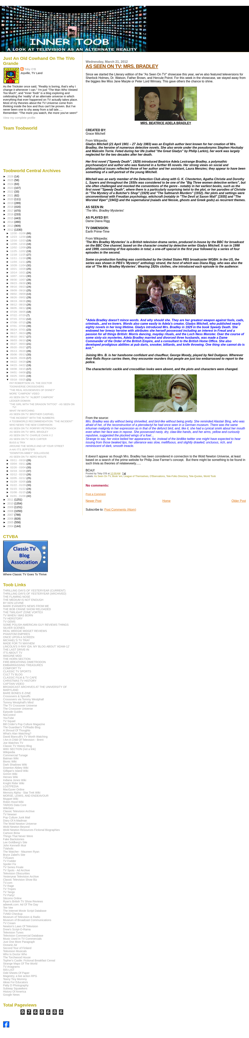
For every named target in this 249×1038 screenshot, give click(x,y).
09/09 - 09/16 (18, 290)
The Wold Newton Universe (20, 823)
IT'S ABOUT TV (12, 652)
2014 (10, 221)
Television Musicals (15, 951)
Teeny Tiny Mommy (15, 979)
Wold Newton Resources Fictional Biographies (31, 829)
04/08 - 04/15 (18, 368)
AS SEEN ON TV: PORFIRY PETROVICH (33, 428)
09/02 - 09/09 (18, 293)
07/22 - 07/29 (18, 315)
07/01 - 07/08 (18, 325)
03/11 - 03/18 (18, 460)
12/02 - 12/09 (18, 247)
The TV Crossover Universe (20, 705)
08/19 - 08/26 (18, 301)
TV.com (7, 882)
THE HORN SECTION (17, 658)
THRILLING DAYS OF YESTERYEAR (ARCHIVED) (34, 593)
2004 (10, 526)
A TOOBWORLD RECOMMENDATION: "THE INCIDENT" (41, 421)
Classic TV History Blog (17, 746)
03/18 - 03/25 (18, 379)
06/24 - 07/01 (18, 329)
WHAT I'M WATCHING (22, 410)
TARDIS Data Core (14, 805)
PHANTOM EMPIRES (16, 634)
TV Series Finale (13, 867)
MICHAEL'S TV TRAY (16, 640)
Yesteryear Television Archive (21, 876)
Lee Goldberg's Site (15, 842)
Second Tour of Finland (17, 948)
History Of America (14, 991)
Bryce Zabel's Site (14, 854)
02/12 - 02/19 (18, 474)
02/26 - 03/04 (18, 467)
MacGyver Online (14, 789)
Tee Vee (8, 907)
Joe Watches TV (13, 742)
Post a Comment (96, 494)
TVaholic (8, 848)
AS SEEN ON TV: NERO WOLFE (28, 456)
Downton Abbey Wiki (15, 767)
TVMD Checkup (13, 913)
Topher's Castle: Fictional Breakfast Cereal (29, 960)
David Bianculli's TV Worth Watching (25, 736)
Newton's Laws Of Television (20, 926)
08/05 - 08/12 (18, 308)
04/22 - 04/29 (18, 361)
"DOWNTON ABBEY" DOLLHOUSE (29, 453)
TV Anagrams (11, 966)
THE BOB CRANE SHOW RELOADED (27, 609)
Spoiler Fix (9, 864)
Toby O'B (30, 69)
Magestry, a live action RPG (20, 976)
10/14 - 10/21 (18, 272)
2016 (10, 214)
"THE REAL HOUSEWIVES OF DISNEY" (32, 390)
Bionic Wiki (10, 761)
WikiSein (8, 808)
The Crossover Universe (18, 708)
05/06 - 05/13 (18, 354)
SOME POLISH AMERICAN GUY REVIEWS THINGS (36, 624)
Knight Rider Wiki (13, 783)
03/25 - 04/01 (18, 375)
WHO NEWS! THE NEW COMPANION (31, 424)
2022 (10, 191)
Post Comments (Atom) (120, 509)
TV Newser (10, 814)
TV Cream (9, 923)
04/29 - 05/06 (18, 358)
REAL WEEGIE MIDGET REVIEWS (25, 630)
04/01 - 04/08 (18, 372)
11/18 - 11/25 (18, 254)
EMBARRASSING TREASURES (23, 665)
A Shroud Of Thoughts (16, 730)
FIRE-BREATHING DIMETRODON (24, 662)
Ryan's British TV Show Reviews (23, 901)
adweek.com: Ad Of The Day (20, 904)
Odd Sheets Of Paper (16, 972)
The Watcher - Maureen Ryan (21, 851)
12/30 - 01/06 (18, 233)
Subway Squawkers (15, 988)
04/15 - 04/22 (18, 365)
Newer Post (93, 500)
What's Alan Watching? (17, 733)
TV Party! (9, 895)
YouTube (8, 718)
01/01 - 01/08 (18, 496)
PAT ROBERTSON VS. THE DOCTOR (31, 383)
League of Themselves (136, 476)
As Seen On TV (102, 476)
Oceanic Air (10, 944)
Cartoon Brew (11, 833)
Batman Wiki (11, 758)
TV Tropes (9, 889)
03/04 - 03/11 (18, 463)
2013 (10, 225)
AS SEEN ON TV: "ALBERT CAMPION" (31, 397)
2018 (10, 206)
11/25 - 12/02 (18, 251)
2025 (10, 180)
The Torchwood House (17, 957)
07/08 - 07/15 (18, 322)
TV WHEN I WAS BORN (18, 615)
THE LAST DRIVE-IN (16, 649)
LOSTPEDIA (11, 786)
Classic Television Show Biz (20, 879)
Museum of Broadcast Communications (27, 920)
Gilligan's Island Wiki (15, 770)
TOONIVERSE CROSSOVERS (27, 386)
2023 (10, 187)
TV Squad (9, 721)
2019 (10, 203)
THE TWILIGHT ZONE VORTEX (23, 612)
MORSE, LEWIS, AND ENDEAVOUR (26, 795)
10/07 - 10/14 (18, 276)
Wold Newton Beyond (16, 826)
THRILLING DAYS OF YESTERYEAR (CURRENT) (34, 590)
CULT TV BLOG (13, 674)
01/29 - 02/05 (18, 481)
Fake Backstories (13, 839)
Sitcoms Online (12, 898)
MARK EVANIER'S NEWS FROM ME (26, 606)
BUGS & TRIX (17, 442)
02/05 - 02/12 (18, 478)
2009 (10, 507)
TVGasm (8, 857)
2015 (10, 218)
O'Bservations (157, 476)
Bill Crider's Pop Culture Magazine (24, 724)
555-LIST (8, 969)
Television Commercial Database (23, 935)
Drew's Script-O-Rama (17, 929)
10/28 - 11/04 (18, 265)
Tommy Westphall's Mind (18, 702)
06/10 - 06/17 (18, 336)
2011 (10, 499)
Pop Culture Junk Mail (16, 817)
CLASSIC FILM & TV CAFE (20, 677)
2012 (10, 229)
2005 (10, 522)
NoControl (9, 714)
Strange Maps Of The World (20, 963)
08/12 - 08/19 (18, 304)
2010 (10, 503)
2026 (10, 176)
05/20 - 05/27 (18, 347)
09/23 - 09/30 (18, 283)
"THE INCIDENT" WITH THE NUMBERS (32, 417)
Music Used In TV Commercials (22, 938)
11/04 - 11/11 (18, 261)
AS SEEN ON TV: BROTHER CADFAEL (32, 414)
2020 (10, 199)
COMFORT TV (12, 668)
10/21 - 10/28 (18, 268)
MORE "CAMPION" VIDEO (24, 393)
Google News (11, 994)
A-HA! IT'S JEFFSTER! (22, 449)
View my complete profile (19, 117)
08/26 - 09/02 (18, 297)
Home (166, 500)
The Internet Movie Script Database (24, 910)
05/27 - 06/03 (18, 343)
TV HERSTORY (13, 618)
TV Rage (8, 885)
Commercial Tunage (15, 755)
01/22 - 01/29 (18, 485)
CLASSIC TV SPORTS (17, 671)
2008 (10, 511)
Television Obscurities (16, 873)
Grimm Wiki (10, 773)
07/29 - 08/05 (18, 311)
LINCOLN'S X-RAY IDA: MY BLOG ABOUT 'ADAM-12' (36, 646)
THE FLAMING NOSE (16, 596)
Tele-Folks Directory (177, 476)
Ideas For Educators (15, 982)
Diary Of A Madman (15, 820)
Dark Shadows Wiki (15, 764)
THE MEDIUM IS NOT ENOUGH (23, 599)
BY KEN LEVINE (13, 602)
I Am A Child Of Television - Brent (23, 739)
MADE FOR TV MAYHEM (19, 643)
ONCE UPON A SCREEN (18, 637)
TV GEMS (9, 621)
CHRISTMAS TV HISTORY (20, 680)
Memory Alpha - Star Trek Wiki (21, 792)
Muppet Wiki (10, 798)
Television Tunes (13, 932)
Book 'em (117, 476)
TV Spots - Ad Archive (16, 870)
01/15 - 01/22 (18, 488)
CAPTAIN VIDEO (13, 683)
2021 (10, 195)
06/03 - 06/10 (18, 340)
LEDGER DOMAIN (20, 400)
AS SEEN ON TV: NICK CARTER (28, 439)
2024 (10, 184)
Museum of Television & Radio (21, 916)
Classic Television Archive (19, 811)
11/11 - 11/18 (18, 258)
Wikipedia (9, 752)
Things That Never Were (18, 836)
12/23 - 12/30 (18, 236)
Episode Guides (13, 711)
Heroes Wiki (10, 777)
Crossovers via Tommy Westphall (23, 699)
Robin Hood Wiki (13, 801)
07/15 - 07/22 (18, 319)
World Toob (209, 476)
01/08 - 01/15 (18, 492)
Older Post (238, 500)
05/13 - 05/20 (18, 351)
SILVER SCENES (14, 627)
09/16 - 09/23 (18, 286)
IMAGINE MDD (12, 655)
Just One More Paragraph (19, 941)
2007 (10, 514)
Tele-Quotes (195, 476)
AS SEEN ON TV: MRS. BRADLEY (122, 66)
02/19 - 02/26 (18, 470)
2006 (10, 518)
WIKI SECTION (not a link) (19, 749)
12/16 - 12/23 (18, 240)
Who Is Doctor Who (15, 954)
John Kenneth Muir (14, 845)
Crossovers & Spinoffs (16, 696)
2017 (10, 210)
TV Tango (9, 892)
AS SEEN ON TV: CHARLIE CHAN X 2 (31, 435)
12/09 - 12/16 (18, 243)
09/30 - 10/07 (18, 279)
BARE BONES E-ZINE (17, 693)
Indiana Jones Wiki (14, 780)
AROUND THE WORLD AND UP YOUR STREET (37, 446)
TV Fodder (9, 861)
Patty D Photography (16, 985)
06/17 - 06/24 (18, 333)
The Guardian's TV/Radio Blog (21, 727)
